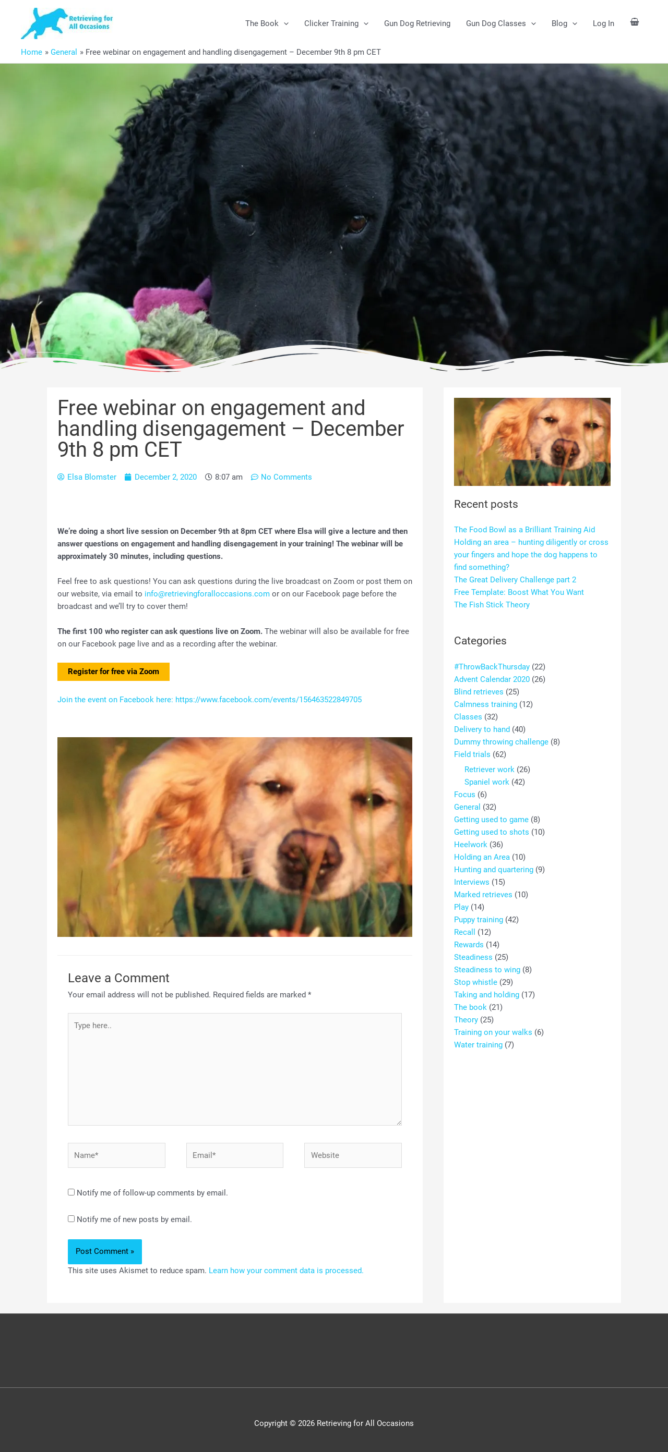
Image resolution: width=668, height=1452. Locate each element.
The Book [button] (267, 23)
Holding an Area (482, 857)
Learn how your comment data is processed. (286, 1270)
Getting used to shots (491, 832)
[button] (284, 23)
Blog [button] (564, 23)
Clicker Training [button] (336, 23)
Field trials (472, 754)
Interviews (472, 882)
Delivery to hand (482, 729)
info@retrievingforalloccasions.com (207, 594)
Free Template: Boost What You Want (519, 592)
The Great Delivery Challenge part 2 (515, 579)
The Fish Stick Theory (492, 604)
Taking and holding (486, 994)
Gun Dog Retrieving (417, 23)
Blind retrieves (479, 692)
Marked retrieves (483, 894)
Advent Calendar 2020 (492, 679)
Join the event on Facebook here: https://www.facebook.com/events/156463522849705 (209, 699)
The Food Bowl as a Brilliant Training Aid (524, 529)
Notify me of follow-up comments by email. (152, 1193)
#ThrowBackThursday (492, 667)
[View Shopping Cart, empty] (634, 23)
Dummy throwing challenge (501, 742)
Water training (478, 1045)
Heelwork (470, 844)
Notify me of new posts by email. (134, 1219)
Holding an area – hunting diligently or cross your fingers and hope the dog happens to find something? (531, 555)
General (467, 807)
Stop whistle (475, 982)
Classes (468, 717)
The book (470, 1007)
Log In (603, 23)
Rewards (469, 944)
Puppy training (478, 919)
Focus (464, 794)
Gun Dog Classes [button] (501, 23)
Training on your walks (493, 1032)
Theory (466, 1019)
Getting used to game (491, 819)
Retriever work (489, 769)
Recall (464, 932)
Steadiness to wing (487, 969)
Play (461, 907)
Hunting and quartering (493, 869)
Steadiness (473, 957)
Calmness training (485, 704)
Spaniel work (486, 782)
